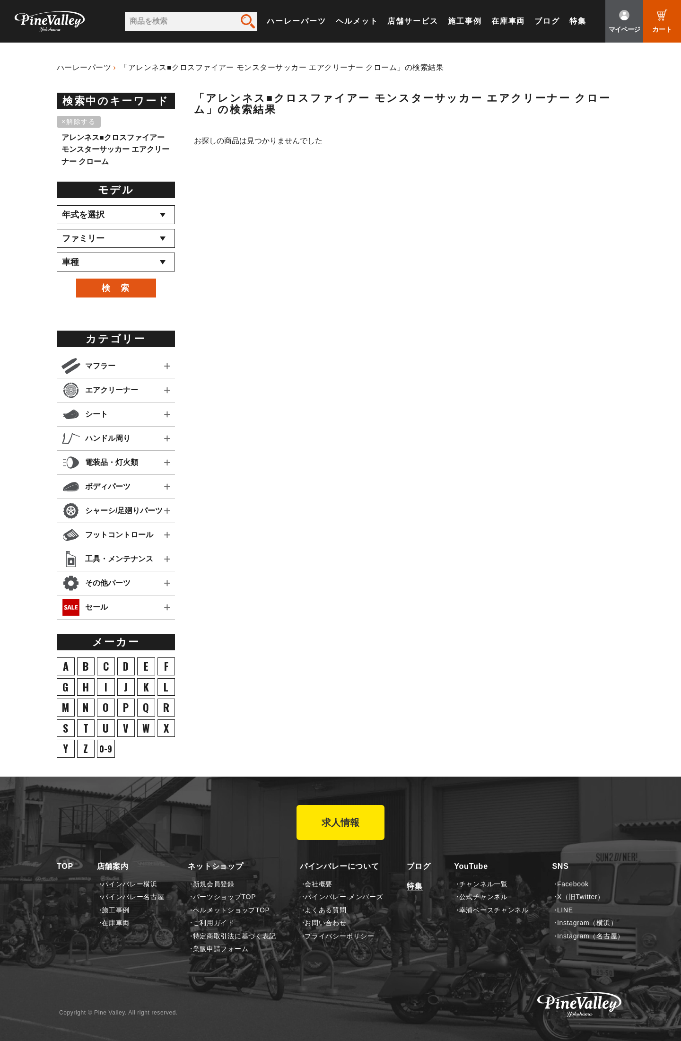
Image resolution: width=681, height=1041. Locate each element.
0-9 (105, 749)
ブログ (547, 21)
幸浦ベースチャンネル (494, 910)
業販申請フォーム (221, 949)
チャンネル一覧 (483, 884)
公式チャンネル (483, 897)
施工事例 (465, 21)
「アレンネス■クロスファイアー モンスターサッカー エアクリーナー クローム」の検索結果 (282, 67)
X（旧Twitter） (580, 897)
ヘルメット (357, 21)
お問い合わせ (325, 923)
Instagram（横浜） (587, 923)
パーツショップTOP (224, 897)
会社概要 (318, 884)
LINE (565, 910)
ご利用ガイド (214, 923)
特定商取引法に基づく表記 (234, 936)
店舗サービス (412, 21)
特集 (577, 21)
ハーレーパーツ (296, 21)
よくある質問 (325, 910)
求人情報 (340, 822)
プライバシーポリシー (339, 936)
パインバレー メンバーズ (344, 897)
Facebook (573, 884)
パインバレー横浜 (129, 884)
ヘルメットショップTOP (231, 910)
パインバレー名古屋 (133, 897)
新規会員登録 (214, 884)
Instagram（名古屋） (590, 936)
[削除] (80, 122)
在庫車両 (508, 21)
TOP (65, 866)
